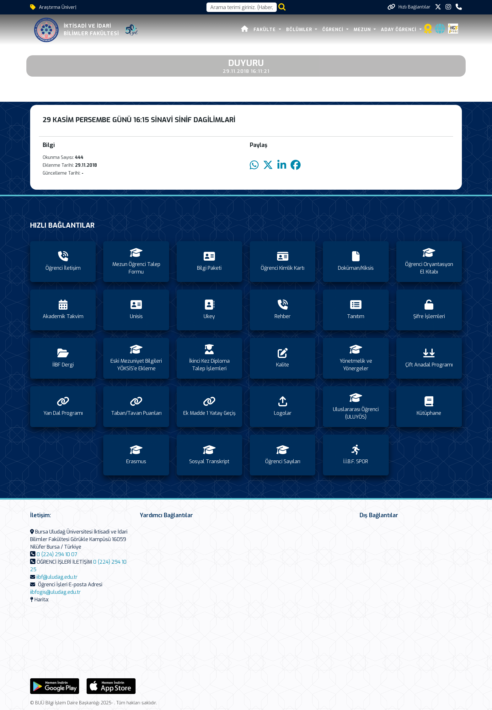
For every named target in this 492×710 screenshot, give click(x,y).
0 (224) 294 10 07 (57, 554)
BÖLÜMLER (300, 30)
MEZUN (363, 30)
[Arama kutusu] (241, 7)
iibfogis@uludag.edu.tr (55, 592)
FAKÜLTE (265, 30)
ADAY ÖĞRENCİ (399, 30)
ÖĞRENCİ (333, 30)
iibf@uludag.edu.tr (57, 577)
